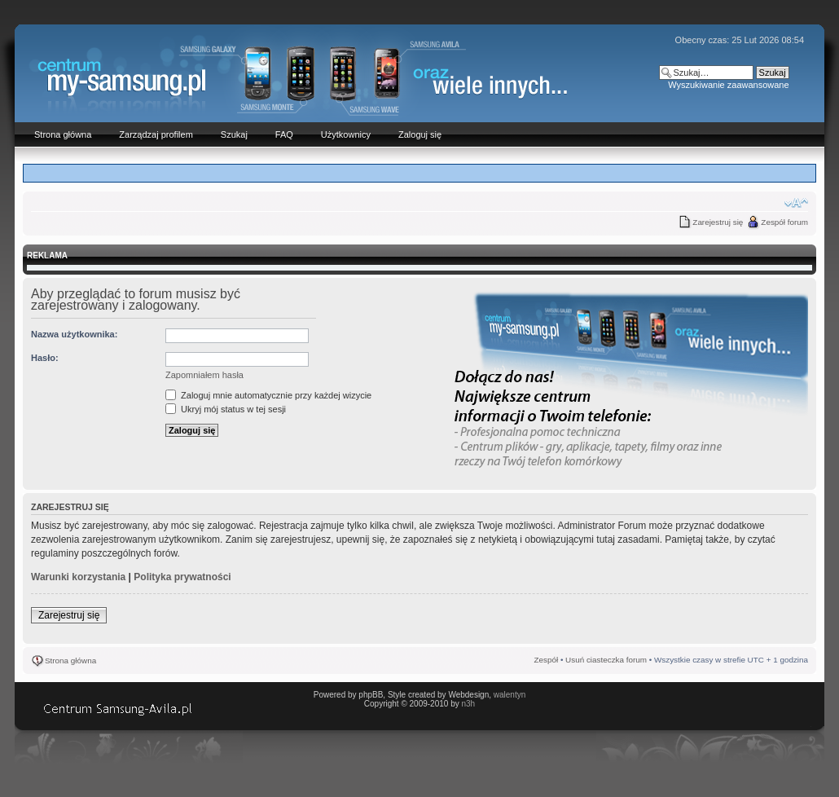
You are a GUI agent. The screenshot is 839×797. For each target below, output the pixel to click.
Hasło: (45, 358)
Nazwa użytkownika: (74, 334)
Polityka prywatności (182, 577)
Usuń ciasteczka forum (606, 659)
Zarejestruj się (717, 222)
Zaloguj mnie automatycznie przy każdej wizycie (268, 395)
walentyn (509, 694)
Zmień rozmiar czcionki (796, 203)
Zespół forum (784, 222)
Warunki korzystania (78, 577)
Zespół (546, 659)
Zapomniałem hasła (204, 375)
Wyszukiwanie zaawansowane (728, 85)
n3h (468, 703)
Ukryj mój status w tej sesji (225, 409)
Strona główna (70, 660)
